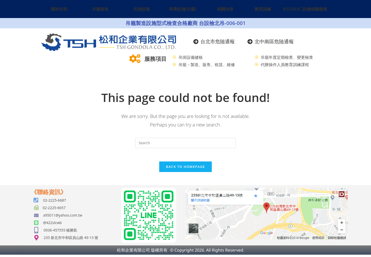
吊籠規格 (100, 9)
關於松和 (59, 9)
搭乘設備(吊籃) (182, 9)
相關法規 (225, 9)
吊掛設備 (141, 9)
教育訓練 (263, 9)
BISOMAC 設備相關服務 (305, 9)
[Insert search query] (185, 143)
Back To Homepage (185, 169)
